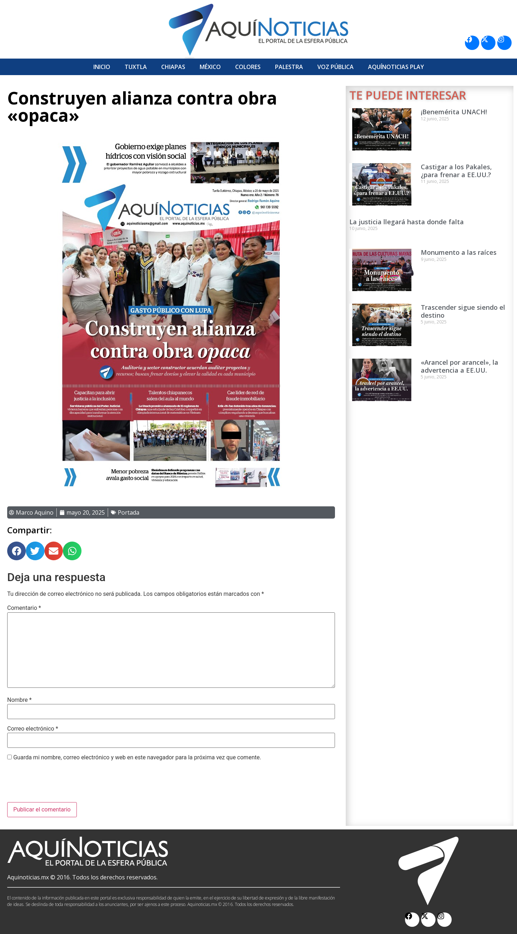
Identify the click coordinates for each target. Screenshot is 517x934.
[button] (16, 551)
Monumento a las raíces (459, 252)
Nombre (19, 700)
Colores (248, 67)
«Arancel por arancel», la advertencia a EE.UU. (459, 366)
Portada (128, 512)
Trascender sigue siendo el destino (463, 311)
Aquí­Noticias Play (396, 67)
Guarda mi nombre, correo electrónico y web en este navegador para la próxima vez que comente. (137, 757)
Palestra (289, 67)
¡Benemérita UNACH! (454, 111)
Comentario (24, 608)
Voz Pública (335, 67)
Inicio (101, 67)
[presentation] (61, 784)
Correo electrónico (32, 729)
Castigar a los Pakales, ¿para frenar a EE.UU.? (456, 170)
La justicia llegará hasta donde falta (406, 221)
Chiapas (173, 67)
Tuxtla (136, 67)
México (210, 67)
